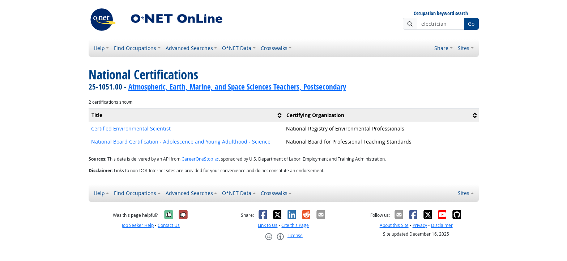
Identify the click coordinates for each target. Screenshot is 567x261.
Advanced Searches (189, 48)
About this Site (394, 225)
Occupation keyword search (441, 14)
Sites (463, 48)
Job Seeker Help (138, 225)
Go (471, 23)
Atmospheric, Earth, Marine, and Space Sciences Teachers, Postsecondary (237, 87)
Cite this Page (295, 225)
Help (99, 48)
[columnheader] (186, 115)
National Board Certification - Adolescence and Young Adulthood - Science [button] (180, 141)
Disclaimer (442, 225)
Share (441, 48)
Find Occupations (135, 48)
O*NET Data (236, 48)
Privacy (420, 225)
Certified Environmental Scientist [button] (131, 128)
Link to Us (267, 225)
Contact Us (169, 225)
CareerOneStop (197, 159)
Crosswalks (274, 48)
